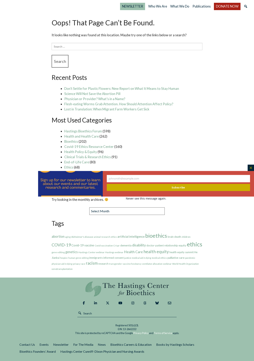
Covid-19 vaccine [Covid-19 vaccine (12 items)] (82, 245)
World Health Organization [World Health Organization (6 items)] (185, 263)
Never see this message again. (146, 198)
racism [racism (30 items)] (92, 262)
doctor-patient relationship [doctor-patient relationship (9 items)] (162, 245)
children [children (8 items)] (186, 236)
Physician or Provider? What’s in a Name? (94, 99)
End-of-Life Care (76, 162)
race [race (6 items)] (83, 263)
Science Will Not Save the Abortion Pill (92, 94)
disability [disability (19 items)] (139, 245)
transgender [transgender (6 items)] (115, 263)
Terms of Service (163, 333)
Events (44, 344)
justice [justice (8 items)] (127, 257)
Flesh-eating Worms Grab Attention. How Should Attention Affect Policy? (118, 104)
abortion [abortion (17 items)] (58, 236)
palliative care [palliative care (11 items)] (176, 257)
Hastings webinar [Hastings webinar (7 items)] (114, 252)
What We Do (179, 6)
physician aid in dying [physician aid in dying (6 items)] (62, 263)
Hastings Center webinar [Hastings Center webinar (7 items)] (91, 252)
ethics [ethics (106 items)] (194, 244)
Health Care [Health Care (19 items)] (133, 252)
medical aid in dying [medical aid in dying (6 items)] (141, 258)
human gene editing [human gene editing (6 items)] (78, 258)
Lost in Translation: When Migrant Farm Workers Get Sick (106, 109)
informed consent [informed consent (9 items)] (113, 257)
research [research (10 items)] (103, 263)
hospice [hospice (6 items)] (64, 258)
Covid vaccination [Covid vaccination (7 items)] (104, 245)
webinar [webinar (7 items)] (167, 263)
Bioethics (71, 141)
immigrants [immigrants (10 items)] (96, 257)
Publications (201, 6)
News (102, 344)
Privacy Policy (141, 333)
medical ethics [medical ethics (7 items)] (159, 258)
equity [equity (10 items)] (182, 245)
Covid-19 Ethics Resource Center (89, 147)
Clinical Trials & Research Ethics (87, 157)
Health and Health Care (81, 136)
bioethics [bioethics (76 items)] (156, 235)
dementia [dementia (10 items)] (126, 245)
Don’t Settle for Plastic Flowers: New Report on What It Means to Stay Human (121, 88)
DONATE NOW (227, 6)
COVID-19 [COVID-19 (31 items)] (61, 244)
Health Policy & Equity (80, 152)
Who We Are (157, 6)
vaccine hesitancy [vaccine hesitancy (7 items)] (132, 263)
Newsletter (61, 344)
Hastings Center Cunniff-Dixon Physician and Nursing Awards (102, 351)
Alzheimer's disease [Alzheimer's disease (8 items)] (82, 236)
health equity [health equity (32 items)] (156, 251)
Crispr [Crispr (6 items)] (117, 245)
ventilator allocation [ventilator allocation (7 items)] (152, 263)
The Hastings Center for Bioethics (46, 6)
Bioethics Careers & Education (131, 344)
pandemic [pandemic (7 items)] (190, 258)
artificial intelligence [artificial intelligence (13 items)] (131, 236)
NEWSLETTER (132, 6)
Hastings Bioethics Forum (83, 131)
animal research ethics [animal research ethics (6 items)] (105, 237)
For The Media (83, 344)
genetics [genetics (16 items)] (71, 252)
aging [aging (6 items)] (68, 237)
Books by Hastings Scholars (175, 344)
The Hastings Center (127, 289)
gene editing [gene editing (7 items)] (58, 252)
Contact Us (27, 344)
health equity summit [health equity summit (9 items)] (181, 252)
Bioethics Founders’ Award (37, 351)
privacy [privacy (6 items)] (76, 263)
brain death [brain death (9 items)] (174, 236)
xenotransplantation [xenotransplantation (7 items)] (62, 269)
